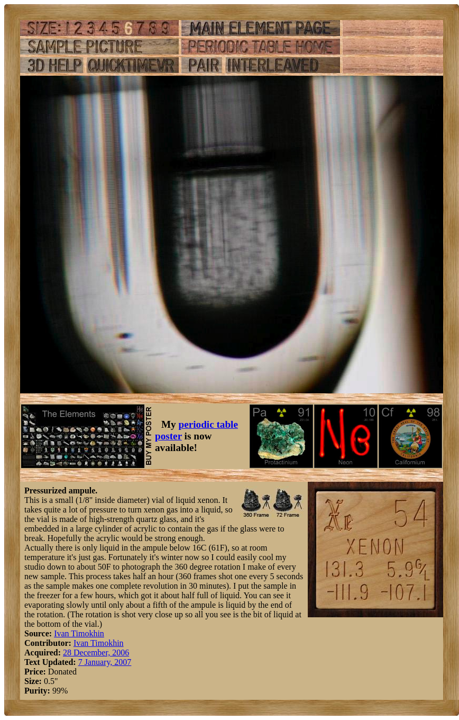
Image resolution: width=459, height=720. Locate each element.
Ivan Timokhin (79, 633)
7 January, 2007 (105, 662)
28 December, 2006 (96, 652)
